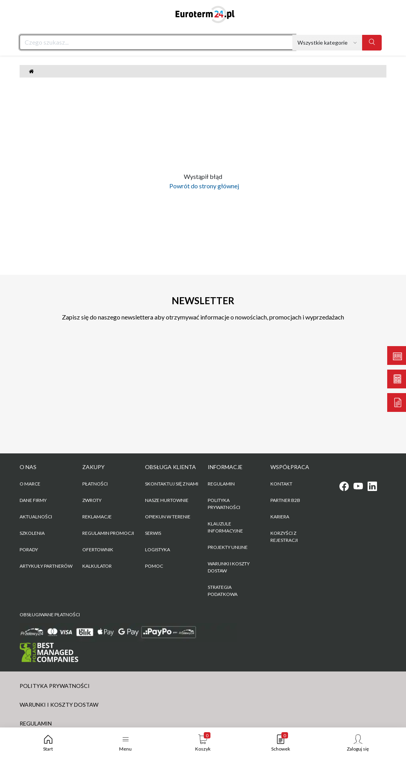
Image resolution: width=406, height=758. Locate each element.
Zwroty (92, 500)
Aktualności (36, 517)
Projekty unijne (228, 547)
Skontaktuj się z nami (171, 484)
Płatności (95, 484)
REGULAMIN (221, 484)
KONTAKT (281, 484)
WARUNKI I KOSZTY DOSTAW (229, 567)
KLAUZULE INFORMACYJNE (225, 527)
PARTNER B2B (285, 500)
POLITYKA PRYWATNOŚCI (224, 503)
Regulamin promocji (108, 533)
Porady (29, 549)
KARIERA (279, 517)
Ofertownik (97, 549)
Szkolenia (32, 533)
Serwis (153, 533)
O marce (30, 484)
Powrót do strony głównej (203, 186)
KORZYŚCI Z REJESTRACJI (284, 536)
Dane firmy (33, 500)
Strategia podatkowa (222, 590)
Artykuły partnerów (46, 566)
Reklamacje (97, 517)
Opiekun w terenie (167, 517)
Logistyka (157, 549)
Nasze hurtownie (166, 500)
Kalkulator (97, 566)
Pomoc (154, 566)
